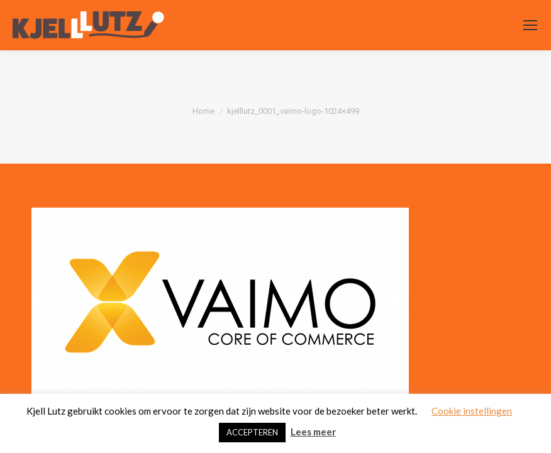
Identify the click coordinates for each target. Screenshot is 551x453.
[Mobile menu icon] (530, 25)
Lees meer (313, 431)
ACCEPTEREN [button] (252, 432)
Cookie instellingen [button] (471, 411)
